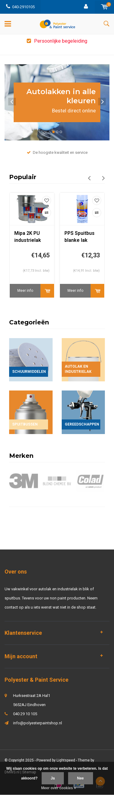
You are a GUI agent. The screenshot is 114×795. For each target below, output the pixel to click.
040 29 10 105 (25, 714)
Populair (22, 177)
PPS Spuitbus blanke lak (79, 236)
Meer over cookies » (58, 788)
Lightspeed (66, 760)
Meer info (25, 290)
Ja (53, 778)
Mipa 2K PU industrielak (27, 236)
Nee (80, 778)
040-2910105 (20, 7)
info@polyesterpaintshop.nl (37, 723)
